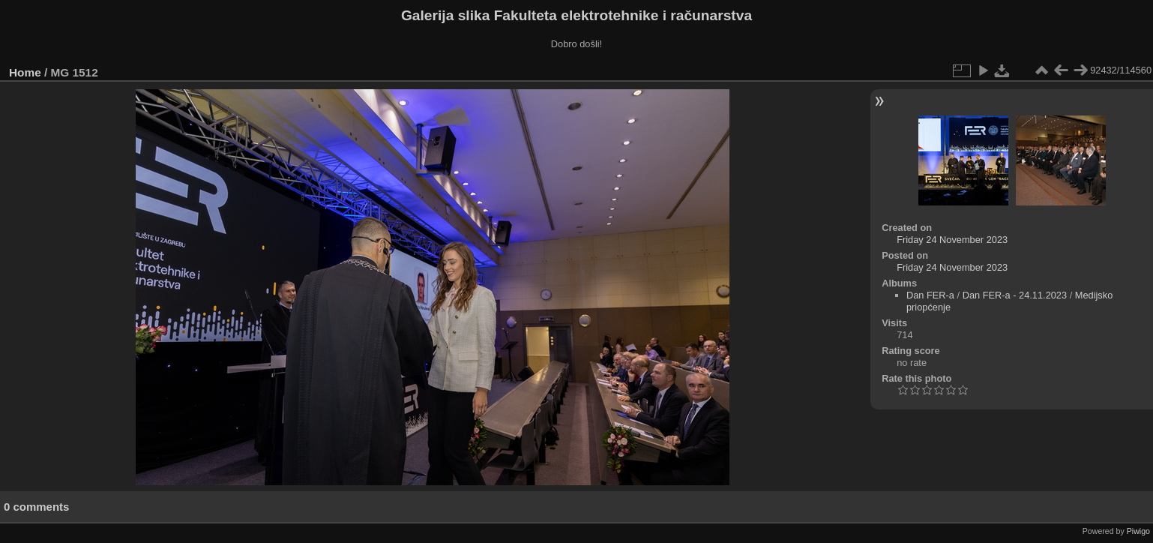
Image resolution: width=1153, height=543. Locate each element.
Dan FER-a (930, 295)
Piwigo (1138, 531)
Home (25, 72)
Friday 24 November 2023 (952, 239)
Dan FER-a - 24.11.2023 (1015, 295)
